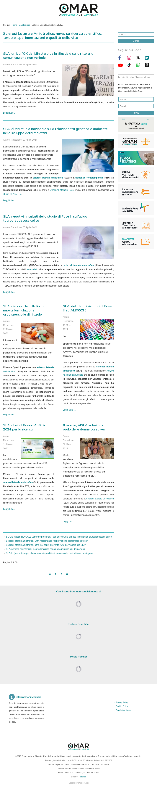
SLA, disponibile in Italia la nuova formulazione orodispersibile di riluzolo (23, 310)
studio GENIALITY (12, 194)
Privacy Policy (122, 702)
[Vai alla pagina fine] (67, 574)
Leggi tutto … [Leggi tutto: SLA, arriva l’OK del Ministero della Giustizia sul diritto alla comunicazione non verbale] (9, 113)
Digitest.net (83, 783)
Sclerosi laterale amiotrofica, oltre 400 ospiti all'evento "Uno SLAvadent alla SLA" (46, 545)
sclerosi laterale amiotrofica (48, 177)
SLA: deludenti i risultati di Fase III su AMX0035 (87, 308)
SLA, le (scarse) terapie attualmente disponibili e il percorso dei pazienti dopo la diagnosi (49, 553)
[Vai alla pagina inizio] (49, 574)
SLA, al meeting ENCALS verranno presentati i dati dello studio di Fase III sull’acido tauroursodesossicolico (59, 537)
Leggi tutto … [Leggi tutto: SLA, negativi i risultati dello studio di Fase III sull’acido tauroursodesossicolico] (9, 292)
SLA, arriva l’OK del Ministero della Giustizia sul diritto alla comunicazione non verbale (48, 55)
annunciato (32, 269)
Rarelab (82, 777)
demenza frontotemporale (89, 177)
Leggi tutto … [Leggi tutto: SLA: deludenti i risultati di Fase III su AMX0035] (69, 410)
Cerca (136, 40)
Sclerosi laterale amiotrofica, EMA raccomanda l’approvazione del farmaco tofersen (47, 541)
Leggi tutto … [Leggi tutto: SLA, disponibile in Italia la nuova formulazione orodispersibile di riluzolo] (9, 414)
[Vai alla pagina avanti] (61, 574)
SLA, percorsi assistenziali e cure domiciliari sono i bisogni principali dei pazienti (45, 549)
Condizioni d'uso (123, 710)
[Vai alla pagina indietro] (55, 574)
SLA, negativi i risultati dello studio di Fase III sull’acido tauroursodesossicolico (45, 218)
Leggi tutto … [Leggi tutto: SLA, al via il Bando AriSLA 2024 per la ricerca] (9, 509)
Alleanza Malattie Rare (62, 190)
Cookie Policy (122, 706)
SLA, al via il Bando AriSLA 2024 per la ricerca (24, 427)
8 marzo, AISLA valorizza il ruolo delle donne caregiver (84, 427)
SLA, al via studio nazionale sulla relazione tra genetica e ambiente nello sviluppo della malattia (55, 131)
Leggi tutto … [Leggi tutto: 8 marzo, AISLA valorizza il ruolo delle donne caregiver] (69, 521)
